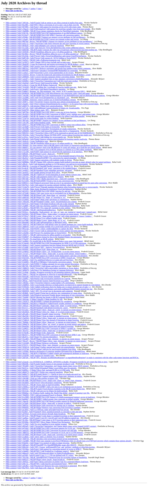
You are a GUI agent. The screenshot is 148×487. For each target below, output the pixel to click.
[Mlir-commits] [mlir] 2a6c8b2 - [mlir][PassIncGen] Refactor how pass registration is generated (41, 466)
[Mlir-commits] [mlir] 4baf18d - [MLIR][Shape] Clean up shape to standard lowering (37, 316)
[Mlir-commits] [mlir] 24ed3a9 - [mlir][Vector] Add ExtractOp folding (32, 83)
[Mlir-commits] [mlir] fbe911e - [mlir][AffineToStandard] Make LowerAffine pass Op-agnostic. (41, 368)
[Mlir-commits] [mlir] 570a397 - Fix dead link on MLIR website (30, 239)
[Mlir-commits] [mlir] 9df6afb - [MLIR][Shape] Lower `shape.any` (31, 154)
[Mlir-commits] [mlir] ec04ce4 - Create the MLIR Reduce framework (32, 85)
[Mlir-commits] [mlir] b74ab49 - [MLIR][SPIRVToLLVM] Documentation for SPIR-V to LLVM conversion (46, 243)
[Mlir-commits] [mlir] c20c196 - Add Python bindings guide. (28, 123)
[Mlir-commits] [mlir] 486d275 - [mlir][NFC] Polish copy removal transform (34, 372)
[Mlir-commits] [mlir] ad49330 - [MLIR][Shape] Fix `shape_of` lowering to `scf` (36, 197)
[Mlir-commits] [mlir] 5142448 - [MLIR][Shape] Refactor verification (32, 343)
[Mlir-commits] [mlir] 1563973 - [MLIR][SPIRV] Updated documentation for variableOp (39, 301)
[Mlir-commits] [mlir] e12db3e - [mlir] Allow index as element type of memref (35, 437)
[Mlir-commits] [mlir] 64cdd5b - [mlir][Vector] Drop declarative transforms (34, 383)
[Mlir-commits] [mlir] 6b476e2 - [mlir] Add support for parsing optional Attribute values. (39, 185)
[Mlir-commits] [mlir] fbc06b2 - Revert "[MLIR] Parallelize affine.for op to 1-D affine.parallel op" (42, 54)
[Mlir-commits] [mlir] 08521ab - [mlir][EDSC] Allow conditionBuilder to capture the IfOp (39, 229)
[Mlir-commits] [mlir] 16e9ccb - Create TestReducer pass (27, 141)
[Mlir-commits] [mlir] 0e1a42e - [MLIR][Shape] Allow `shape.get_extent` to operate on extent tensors (44, 310)
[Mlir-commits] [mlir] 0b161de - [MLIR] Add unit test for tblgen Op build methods (37, 391)
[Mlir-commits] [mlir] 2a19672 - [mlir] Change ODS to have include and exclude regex (38, 62)
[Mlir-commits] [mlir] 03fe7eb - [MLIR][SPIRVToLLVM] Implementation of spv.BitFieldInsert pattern (44, 33)
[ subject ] (25, 9)
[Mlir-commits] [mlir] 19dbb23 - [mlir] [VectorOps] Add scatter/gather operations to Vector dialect (42, 268)
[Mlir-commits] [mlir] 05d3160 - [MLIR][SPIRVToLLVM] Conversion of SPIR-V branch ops (41, 258)
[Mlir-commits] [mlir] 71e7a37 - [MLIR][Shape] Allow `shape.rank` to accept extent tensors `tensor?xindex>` (47, 254)
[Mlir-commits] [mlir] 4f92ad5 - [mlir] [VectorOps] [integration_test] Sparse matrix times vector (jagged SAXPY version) (51, 426)
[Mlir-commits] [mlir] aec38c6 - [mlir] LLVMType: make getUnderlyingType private (37, 410)
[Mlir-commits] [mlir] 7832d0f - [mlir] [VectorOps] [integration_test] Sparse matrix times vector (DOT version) (47, 366)
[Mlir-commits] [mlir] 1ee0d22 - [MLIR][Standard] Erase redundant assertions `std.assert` (39, 170)
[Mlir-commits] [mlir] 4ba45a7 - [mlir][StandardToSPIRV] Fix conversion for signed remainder (41, 158)
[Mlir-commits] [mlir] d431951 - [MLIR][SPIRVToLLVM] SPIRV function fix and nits (38, 191)
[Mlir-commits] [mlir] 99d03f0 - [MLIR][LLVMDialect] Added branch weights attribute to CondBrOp (44, 304)
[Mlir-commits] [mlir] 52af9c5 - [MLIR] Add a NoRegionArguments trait (33, 60)
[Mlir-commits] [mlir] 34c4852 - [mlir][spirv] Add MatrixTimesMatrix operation (36, 89)
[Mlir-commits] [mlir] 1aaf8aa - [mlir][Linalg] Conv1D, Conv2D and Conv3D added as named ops (43, 418)
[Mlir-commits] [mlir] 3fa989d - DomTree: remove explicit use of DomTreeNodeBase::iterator (41, 100)
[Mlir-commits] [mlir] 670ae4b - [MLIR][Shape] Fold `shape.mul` (30, 333)
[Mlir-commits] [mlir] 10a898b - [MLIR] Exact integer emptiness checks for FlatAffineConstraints (42, 31)
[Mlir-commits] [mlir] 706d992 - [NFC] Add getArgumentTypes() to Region (34, 395)
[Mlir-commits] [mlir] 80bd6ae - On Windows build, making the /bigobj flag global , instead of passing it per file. (48, 393)
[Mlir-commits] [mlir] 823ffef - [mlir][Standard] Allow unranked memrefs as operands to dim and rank (44, 412)
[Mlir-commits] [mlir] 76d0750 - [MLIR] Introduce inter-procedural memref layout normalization (42, 439)
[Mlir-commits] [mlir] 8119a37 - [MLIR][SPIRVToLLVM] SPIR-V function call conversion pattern (43, 35)
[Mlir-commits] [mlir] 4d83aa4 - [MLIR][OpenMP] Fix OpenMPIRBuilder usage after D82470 (41, 445)
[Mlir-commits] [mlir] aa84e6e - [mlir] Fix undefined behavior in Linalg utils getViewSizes (40, 260)
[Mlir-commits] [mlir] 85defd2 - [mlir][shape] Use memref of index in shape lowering (38, 443)
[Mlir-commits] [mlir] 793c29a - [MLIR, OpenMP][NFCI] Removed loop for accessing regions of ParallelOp (46, 457)
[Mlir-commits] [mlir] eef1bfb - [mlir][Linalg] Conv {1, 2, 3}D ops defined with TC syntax (40, 455)
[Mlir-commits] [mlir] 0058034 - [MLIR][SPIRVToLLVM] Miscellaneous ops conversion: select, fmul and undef (48, 93)
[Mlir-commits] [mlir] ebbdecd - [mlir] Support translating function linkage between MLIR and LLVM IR (45, 245)
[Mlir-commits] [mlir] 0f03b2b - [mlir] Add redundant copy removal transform (35, 46)
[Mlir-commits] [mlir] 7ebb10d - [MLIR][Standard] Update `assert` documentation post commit (41, 202)
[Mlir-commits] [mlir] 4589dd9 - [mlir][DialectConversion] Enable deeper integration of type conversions (45, 295)
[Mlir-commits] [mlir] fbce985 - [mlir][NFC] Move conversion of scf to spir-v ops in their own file (42, 25)
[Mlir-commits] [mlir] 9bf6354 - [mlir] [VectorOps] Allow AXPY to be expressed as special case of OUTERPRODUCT (50, 133)
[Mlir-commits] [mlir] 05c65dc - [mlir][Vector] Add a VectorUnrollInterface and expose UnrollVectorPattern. (46, 56)
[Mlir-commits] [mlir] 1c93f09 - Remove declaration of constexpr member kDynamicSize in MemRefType (45, 351)
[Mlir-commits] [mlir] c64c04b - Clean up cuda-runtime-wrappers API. (32, 378)
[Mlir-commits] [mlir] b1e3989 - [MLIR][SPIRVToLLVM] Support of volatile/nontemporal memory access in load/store (51, 397)
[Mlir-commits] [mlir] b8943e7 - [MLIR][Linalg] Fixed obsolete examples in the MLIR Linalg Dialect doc (45, 389)
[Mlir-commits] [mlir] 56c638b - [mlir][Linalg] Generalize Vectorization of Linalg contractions (41, 129)
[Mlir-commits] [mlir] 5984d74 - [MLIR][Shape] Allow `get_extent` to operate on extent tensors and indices (46, 324)
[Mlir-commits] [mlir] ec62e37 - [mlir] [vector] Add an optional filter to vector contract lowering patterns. (45, 231)
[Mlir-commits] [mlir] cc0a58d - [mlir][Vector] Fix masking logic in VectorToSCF (36, 233)
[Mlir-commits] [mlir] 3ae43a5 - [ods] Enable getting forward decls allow (33, 172)
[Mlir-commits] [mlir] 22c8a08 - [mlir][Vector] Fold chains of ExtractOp (33, 127)
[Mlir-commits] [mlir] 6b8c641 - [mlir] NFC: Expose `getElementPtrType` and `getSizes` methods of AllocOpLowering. (51, 447)
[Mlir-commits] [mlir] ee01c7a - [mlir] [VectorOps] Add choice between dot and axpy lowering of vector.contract (48, 43)
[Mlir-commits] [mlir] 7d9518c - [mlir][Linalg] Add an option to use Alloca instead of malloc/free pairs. (44, 23)
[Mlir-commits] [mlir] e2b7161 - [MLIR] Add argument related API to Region (35, 177)
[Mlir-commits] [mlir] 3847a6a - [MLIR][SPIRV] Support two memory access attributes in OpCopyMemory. (46, 120)
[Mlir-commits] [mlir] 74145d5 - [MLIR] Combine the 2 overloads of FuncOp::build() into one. (41, 87)
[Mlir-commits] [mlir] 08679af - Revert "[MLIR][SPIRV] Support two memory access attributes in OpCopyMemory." (50, 41)
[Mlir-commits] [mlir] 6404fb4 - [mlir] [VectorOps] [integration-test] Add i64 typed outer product (42, 81)
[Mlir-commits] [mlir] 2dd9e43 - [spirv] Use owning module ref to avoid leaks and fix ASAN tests (42, 227)
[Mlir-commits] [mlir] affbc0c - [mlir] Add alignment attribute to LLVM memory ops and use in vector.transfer (47, 164)
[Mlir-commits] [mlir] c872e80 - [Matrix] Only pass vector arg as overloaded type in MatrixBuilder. (43, 193)
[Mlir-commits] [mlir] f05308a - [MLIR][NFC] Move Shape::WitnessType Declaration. (38, 422)
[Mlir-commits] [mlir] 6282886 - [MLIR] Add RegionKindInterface (31, 210)
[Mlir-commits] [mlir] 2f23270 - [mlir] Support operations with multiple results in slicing (39, 160)
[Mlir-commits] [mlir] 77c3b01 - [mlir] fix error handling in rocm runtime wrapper (36, 424)
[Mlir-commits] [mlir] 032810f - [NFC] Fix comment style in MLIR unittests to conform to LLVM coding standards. (49, 150)
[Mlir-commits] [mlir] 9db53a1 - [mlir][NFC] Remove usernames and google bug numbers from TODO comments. (48, 68)
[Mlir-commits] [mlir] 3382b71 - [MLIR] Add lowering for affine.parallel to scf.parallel (38, 235)
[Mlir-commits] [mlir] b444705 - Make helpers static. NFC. (28, 110)
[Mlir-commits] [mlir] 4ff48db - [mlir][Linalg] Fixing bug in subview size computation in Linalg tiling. (44, 293)
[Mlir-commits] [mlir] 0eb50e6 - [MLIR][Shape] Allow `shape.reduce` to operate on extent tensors (42, 214)
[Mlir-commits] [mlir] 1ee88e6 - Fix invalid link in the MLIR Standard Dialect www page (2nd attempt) (44, 241)
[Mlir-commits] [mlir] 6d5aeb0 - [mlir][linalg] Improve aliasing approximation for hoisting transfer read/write (47, 139)
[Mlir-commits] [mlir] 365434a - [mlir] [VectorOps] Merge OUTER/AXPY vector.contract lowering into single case (49, 135)
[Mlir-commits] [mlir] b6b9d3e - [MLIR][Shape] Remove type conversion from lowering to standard (43, 408)
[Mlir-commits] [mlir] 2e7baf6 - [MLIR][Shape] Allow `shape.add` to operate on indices (39, 403)
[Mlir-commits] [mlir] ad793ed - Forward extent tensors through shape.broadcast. (36, 414)
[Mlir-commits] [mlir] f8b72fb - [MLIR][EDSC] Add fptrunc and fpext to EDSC (36, 266)
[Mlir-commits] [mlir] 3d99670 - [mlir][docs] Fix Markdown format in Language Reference (40, 270)
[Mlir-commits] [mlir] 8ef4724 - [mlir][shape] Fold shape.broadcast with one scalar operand (40, 204)
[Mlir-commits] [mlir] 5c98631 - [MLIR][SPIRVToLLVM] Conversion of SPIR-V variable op (41, 328)
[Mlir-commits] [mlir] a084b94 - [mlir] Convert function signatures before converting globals (40, 77)
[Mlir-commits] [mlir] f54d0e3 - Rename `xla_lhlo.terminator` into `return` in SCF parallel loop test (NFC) (46, 91)
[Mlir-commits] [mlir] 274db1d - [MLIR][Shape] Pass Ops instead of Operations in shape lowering (42, 320)
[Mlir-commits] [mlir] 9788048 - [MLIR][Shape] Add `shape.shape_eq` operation (36, 195)
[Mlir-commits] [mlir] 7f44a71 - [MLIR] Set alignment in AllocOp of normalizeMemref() (39, 274)
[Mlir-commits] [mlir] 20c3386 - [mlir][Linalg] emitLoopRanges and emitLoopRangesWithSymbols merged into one (49, 289)
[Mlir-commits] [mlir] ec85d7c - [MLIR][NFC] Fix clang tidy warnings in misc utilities (38, 208)
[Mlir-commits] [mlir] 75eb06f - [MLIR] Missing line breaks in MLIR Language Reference (40, 297)
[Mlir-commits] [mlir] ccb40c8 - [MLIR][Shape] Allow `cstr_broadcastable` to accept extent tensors (43, 252)
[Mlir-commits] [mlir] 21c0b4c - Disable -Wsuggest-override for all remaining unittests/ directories (43, 272)
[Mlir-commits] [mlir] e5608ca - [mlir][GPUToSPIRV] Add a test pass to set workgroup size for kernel (44, 387)
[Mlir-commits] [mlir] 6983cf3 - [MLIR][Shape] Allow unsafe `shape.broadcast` (36, 460)
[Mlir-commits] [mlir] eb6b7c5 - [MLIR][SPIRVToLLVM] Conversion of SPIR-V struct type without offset (46, 125)
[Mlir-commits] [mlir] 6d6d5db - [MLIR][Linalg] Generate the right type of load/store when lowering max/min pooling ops (52, 50)
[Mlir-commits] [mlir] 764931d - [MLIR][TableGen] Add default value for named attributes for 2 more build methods (49, 224)
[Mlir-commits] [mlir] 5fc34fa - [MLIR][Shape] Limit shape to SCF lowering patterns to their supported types (47, 420)
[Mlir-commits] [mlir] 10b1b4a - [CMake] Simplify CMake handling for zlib (34, 299)
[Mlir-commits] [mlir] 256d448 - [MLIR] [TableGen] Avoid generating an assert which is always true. (44, 175)
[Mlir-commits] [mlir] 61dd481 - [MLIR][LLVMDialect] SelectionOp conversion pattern (39, 262)
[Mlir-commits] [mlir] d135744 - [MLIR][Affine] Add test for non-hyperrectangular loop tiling (41, 349)
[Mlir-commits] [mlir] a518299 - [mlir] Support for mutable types (30, 356)
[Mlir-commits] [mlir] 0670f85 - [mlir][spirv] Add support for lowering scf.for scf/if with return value (44, 27)
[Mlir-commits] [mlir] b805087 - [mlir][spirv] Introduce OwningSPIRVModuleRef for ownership (42, 71)
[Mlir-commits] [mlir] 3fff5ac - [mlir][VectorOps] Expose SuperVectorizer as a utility (37, 281)
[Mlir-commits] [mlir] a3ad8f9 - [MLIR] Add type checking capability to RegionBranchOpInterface (43, 206)
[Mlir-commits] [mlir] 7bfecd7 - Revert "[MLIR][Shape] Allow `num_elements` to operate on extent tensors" (46, 341)
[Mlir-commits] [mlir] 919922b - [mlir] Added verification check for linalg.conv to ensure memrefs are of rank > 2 (48, 287)
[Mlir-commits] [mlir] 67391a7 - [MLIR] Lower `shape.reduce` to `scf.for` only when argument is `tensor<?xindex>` (49, 216)
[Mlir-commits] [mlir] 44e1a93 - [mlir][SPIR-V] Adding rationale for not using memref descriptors (43, 264)
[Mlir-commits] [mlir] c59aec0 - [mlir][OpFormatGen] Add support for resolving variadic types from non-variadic (48, 29)
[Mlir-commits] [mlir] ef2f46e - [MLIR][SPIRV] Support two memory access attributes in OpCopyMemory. (46, 37)
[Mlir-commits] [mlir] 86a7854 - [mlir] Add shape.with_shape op (30, 468)
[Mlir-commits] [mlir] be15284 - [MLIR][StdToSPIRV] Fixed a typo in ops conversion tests (40, 181)
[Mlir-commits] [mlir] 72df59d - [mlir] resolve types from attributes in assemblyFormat (38, 66)
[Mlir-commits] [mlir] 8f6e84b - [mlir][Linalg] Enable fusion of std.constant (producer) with (40, 364)
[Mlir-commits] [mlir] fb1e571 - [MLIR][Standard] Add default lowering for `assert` (37, 308)
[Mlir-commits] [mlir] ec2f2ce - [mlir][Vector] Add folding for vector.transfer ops (36, 137)
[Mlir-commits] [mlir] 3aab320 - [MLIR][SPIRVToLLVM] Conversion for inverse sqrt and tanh (41, 430)
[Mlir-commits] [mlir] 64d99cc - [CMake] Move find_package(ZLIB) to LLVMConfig (38, 370)
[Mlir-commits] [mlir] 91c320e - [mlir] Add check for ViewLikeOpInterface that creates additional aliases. (45, 48)
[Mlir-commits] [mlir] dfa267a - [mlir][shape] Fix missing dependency (32, 337)
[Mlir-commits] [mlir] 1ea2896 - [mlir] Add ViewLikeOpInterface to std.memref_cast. (38, 98)
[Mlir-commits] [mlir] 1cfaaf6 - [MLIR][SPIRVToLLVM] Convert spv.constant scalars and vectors (42, 39)
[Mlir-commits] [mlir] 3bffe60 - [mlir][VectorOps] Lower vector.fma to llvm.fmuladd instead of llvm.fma (45, 156)
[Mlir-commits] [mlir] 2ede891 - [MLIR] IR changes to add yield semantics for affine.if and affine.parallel (45, 116)
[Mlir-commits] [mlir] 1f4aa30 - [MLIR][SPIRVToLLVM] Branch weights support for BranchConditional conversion (49, 401)
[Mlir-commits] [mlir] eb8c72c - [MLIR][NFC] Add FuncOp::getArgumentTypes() (37, 464)
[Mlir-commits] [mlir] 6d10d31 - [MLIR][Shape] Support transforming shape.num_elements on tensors (44, 376)
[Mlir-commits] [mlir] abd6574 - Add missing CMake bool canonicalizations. (34, 106)
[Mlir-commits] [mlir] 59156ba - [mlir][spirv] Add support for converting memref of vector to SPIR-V (44, 449)
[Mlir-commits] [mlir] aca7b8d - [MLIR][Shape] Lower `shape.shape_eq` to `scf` (36, 220)
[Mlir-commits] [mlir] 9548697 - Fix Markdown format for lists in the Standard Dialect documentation (44, 237)
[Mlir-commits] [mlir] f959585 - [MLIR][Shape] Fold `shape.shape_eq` (32, 249)
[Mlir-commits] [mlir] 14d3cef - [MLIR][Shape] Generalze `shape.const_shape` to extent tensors (42, 306)
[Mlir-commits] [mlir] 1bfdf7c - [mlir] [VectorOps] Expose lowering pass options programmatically (43, 102)
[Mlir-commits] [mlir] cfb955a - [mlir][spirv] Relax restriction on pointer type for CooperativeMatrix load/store (47, 462)
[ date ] (39, 9)
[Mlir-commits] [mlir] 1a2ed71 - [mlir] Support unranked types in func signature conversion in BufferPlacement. (48, 79)
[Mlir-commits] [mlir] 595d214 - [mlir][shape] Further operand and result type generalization (40, 347)
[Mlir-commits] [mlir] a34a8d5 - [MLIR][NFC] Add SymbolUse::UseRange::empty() (37, 451)
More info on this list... (14, 11)
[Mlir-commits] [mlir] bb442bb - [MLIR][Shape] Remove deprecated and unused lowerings (40, 326)
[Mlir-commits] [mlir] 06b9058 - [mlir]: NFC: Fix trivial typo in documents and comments (39, 291)
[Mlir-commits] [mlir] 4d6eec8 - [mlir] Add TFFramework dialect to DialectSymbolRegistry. (40, 453)
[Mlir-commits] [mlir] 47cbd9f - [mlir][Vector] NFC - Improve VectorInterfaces (35, 247)
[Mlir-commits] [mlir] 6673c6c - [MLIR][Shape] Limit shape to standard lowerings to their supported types (46, 416)
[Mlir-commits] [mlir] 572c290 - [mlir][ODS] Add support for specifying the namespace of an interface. (44, 152)
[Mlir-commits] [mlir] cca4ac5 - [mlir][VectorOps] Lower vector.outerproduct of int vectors (40, 73)
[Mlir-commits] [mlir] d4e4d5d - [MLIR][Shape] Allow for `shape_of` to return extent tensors (41, 312)
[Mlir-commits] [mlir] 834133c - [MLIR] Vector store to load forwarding (33, 385)
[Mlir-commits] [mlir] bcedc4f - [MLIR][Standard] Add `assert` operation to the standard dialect (41, 168)
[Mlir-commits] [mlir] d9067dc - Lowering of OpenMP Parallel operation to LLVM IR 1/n (39, 166)
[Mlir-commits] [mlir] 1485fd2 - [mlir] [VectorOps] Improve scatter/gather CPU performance (40, 283)
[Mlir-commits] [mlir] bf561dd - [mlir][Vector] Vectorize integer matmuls (33, 276)
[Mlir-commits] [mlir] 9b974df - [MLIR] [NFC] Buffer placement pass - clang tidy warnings (40, 179)
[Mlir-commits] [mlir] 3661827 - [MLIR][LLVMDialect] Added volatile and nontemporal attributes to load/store (47, 353)
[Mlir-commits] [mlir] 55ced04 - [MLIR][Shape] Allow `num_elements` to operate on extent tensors (43, 339)
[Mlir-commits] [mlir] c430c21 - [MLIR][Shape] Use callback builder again (34, 218)
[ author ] (33, 9)
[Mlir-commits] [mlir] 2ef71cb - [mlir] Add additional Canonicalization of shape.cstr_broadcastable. (43, 108)
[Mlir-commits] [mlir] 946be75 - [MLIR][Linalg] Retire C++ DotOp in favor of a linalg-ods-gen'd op (43, 374)
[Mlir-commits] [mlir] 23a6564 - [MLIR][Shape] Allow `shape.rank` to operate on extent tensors (42, 318)
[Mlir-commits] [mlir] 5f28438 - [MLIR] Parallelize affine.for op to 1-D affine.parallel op (39, 52)
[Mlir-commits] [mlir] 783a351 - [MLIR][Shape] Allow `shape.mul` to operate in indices (39, 331)
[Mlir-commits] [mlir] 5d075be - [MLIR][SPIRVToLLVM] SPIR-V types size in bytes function (41, 112)
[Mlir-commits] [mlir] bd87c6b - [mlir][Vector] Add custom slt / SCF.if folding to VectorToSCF (41, 58)
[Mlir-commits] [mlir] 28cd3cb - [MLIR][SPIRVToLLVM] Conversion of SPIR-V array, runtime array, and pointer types (51, 114)
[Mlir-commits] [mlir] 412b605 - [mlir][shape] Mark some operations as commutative (38, 200)
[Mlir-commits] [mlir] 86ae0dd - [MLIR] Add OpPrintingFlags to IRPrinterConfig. (37, 222)
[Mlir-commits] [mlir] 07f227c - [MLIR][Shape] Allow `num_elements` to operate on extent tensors (43, 345)
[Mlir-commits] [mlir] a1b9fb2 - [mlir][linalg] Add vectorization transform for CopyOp (38, 279)
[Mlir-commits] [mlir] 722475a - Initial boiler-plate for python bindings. (33, 118)
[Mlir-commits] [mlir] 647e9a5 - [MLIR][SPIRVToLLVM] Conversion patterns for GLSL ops (41, 428)
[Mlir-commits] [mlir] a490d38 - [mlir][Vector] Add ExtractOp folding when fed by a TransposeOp (43, 131)
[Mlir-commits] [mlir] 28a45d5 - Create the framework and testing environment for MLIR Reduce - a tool (45, 64)
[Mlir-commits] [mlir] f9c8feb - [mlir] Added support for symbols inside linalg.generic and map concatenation (47, 256)
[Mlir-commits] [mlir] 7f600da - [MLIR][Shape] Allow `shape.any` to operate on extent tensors (41, 322)
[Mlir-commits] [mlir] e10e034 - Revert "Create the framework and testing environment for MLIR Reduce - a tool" (48, 75)
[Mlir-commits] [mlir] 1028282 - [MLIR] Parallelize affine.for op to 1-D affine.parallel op (39, 143)
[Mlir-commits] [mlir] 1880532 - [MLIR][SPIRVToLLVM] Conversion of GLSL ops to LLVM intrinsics (45, 432)
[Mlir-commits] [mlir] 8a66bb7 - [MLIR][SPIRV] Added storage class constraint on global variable (43, 399)
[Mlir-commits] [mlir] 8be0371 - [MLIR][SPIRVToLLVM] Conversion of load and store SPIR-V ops (43, 335)
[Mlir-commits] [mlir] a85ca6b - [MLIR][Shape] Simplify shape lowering (33, 314)
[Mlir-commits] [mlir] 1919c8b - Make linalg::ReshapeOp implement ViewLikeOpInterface (40, 189)
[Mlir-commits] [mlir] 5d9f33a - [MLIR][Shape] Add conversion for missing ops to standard (40, 405)
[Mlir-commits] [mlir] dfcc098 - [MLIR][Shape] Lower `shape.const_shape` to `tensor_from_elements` (44, 380)
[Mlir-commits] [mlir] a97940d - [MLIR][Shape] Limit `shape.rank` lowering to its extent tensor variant (44, 435)
